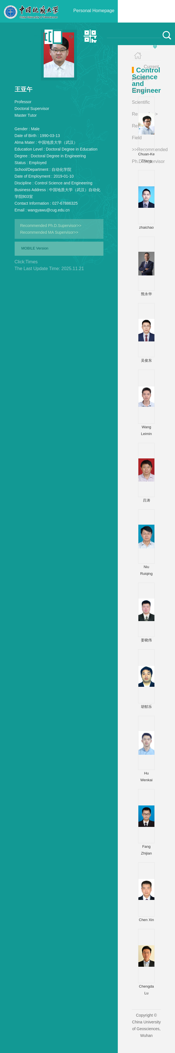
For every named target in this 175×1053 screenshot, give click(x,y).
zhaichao (146, 227)
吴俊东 (146, 360)
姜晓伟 (146, 640)
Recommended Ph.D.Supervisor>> (50, 225)
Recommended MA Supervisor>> (49, 232)
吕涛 (146, 500)
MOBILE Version (34, 248)
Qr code (75, 36)
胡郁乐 (146, 707)
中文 (37, 36)
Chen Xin (146, 920)
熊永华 (146, 294)
